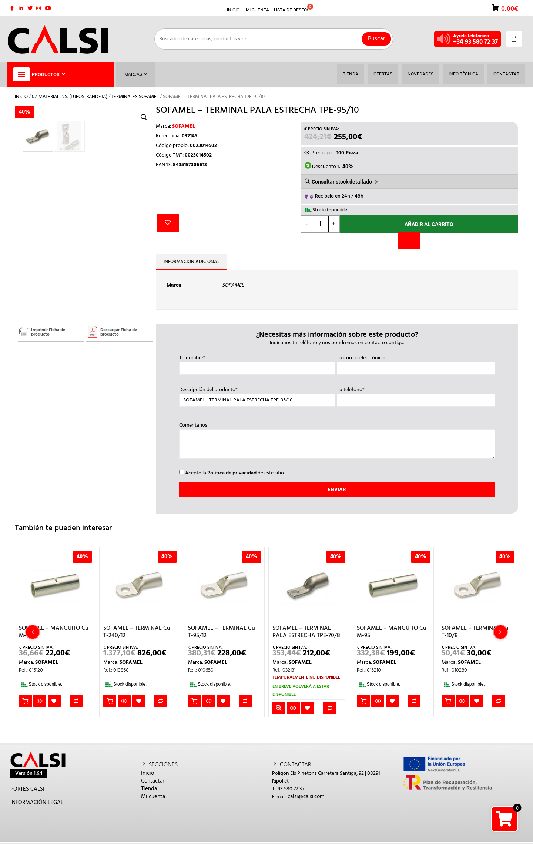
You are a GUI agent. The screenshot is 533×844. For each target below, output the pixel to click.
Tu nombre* (257, 363)
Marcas (135, 74)
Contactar (152, 781)
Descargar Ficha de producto (118, 332)
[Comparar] (409, 240)
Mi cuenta (153, 796)
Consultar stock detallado (342, 182)
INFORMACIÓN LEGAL (36, 802)
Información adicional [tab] (191, 262)
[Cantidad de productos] (320, 224)
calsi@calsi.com (306, 796)
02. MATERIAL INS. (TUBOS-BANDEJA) (69, 97)
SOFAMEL (183, 126)
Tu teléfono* (416, 395)
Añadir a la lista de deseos (168, 223)
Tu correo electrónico (416, 363)
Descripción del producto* (257, 395)
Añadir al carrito (429, 224)
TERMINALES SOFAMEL (135, 97)
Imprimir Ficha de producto (48, 332)
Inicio (21, 97)
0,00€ (509, 8)
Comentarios (337, 441)
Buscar (376, 39)
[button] (144, 117)
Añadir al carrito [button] (25, 701)
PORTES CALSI (27, 789)
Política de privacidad (232, 473)
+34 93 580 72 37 (475, 42)
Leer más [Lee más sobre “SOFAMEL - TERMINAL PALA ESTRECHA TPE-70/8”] (278, 708)
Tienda (149, 788)
